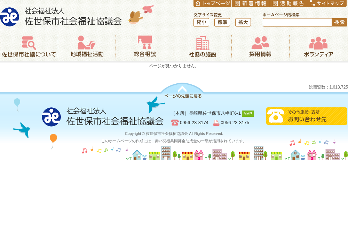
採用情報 (260, 46)
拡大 (243, 22)
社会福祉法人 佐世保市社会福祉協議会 (77, 15)
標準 (222, 22)
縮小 (201, 22)
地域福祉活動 (87, 46)
